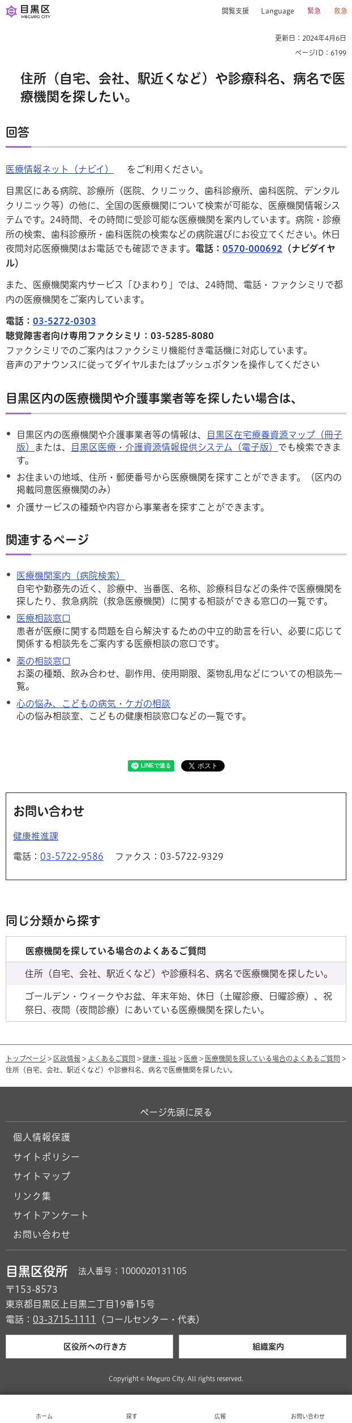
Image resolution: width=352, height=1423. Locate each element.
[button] (231, 11)
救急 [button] (340, 10)
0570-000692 (252, 248)
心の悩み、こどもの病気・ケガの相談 (93, 703)
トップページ (26, 1058)
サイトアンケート (51, 1215)
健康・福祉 (160, 1058)
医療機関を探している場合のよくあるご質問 (272, 1058)
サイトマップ (42, 1176)
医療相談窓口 (43, 618)
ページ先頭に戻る (176, 1112)
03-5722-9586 (72, 856)
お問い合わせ (42, 1234)
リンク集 (32, 1196)
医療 (191, 1058)
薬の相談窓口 (43, 661)
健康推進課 (35, 836)
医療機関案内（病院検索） (70, 575)
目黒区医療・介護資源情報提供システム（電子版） (174, 447)
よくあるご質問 (111, 1058)
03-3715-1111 (64, 1319)
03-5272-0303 (64, 320)
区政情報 (66, 1058)
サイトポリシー (46, 1156)
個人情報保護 (42, 1137)
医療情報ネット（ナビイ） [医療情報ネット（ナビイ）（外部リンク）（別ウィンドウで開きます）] (60, 169)
